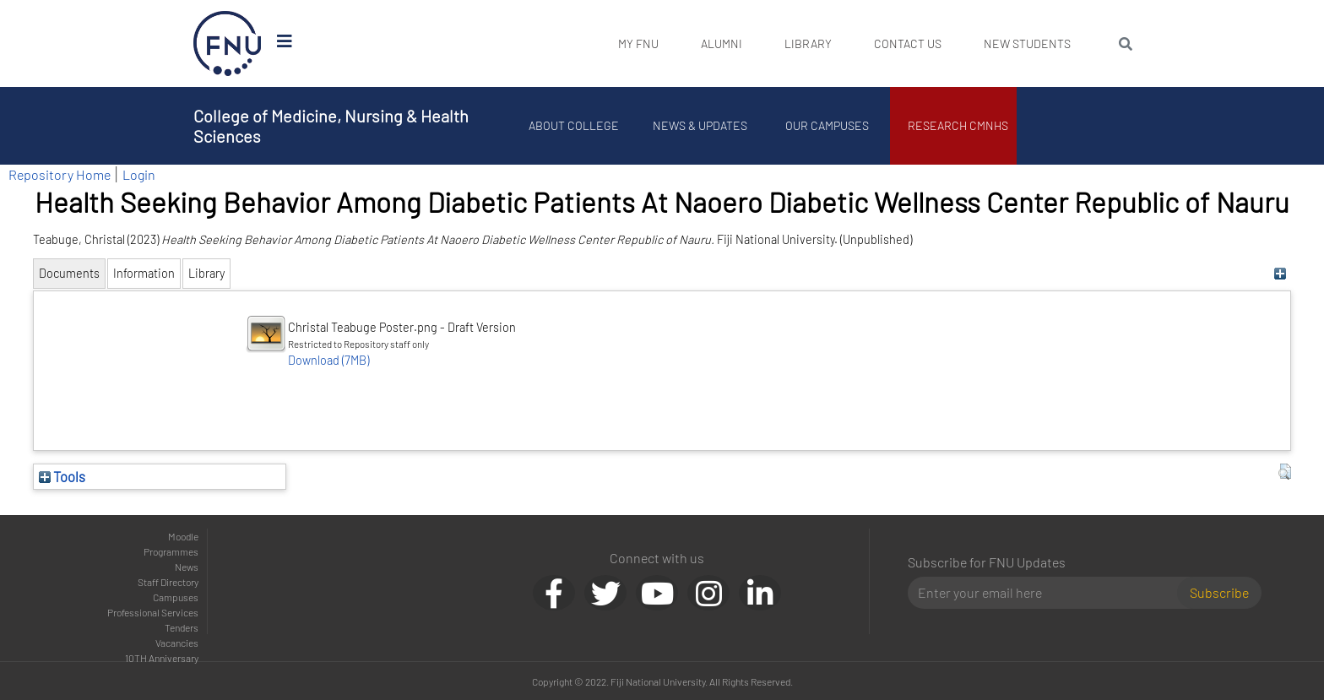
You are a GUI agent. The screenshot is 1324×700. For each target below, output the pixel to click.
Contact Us (907, 43)
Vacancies (176, 642)
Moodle (183, 536)
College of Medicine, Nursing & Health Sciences (331, 126)
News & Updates (700, 125)
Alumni (721, 43)
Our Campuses (827, 125)
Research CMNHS (958, 125)
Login (138, 174)
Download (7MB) (328, 360)
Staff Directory (168, 582)
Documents (69, 273)
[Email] (1049, 593)
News (186, 566)
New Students (1027, 43)
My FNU (638, 43)
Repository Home (59, 174)
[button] (1284, 472)
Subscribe (1219, 592)
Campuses (175, 597)
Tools (62, 476)
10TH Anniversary (161, 658)
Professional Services (152, 612)
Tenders (181, 627)
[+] (1280, 273)
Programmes (171, 551)
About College (574, 125)
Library (808, 43)
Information (144, 273)
